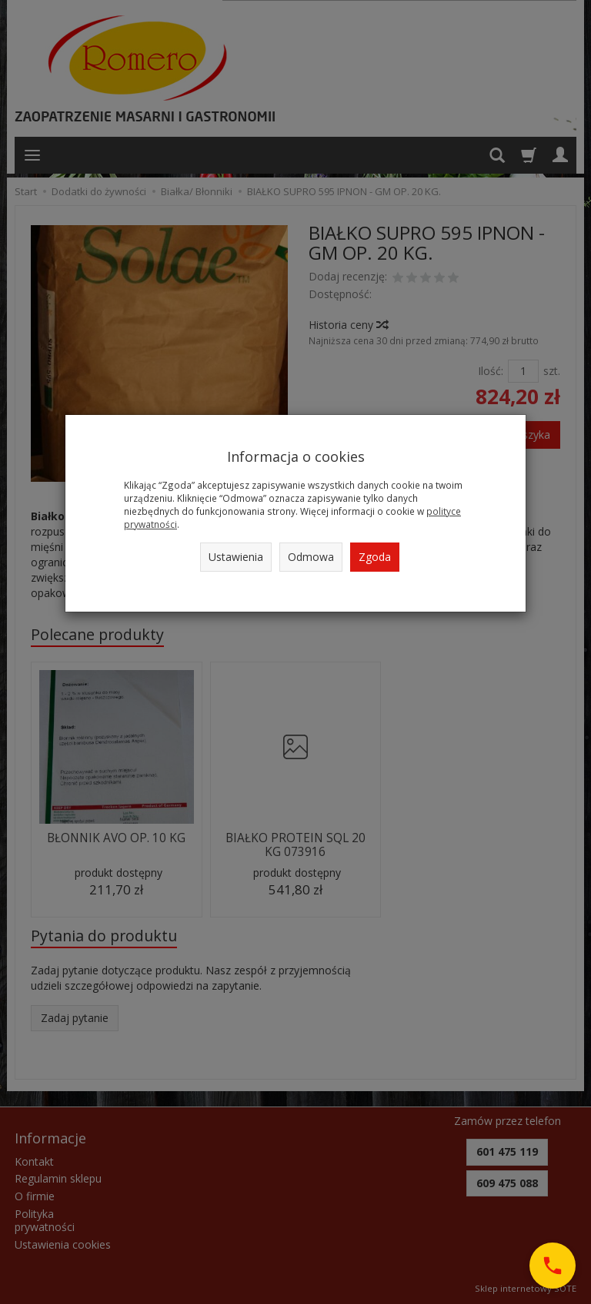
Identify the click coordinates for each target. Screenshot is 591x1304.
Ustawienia (236, 556)
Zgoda (375, 556)
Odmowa (311, 556)
